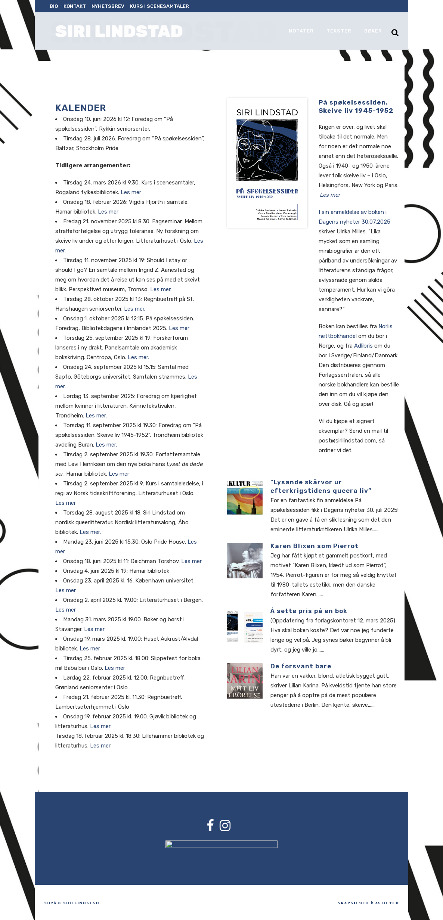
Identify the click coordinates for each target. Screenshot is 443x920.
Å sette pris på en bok (308, 611)
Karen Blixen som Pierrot (314, 546)
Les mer (131, 192)
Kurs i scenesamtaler (159, 6)
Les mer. (160, 289)
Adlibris (363, 345)
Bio (54, 6)
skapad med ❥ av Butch (368, 902)
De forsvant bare (300, 666)
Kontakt (74, 6)
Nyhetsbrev (108, 6)
